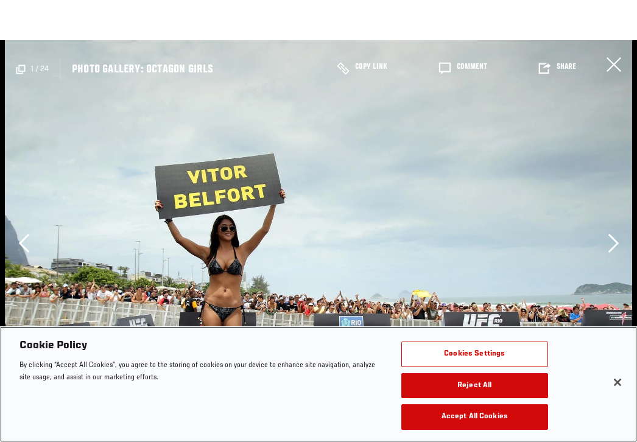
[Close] (617, 382)
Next (613, 243)
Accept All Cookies (475, 417)
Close (614, 64)
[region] (318, 384)
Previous (24, 243)
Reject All (474, 386)
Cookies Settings (474, 354)
